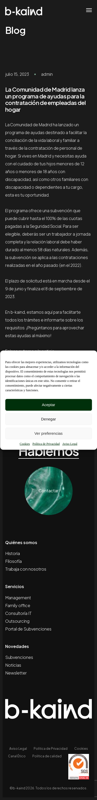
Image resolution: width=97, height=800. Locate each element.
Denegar (48, 419)
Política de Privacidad (45, 443)
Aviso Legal (69, 443)
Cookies (25, 443)
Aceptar (48, 404)
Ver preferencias (48, 433)
